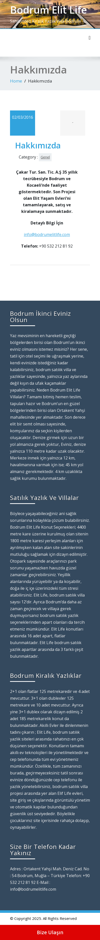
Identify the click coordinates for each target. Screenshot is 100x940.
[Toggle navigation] (89, 38)
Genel (45, 157)
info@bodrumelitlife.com (47, 234)
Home (16, 81)
